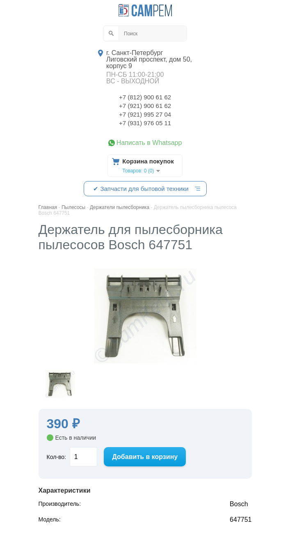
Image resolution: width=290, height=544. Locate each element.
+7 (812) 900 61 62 (145, 97)
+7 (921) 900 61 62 (145, 105)
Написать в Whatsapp (149, 143)
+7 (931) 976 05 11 (145, 122)
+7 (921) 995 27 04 (145, 114)
